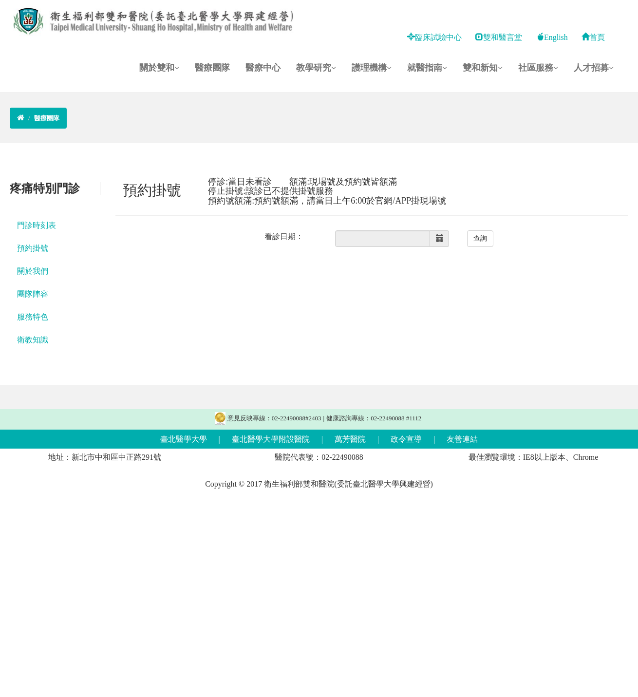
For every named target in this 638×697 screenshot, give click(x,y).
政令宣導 (406, 439)
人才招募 (594, 68)
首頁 (593, 37)
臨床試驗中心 (434, 37)
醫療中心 (263, 68)
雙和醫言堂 (498, 37)
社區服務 (538, 68)
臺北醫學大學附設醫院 (271, 439)
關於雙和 (159, 68)
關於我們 (32, 271)
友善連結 (462, 439)
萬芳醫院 (350, 439)
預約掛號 (32, 248)
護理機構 (372, 68)
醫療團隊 (212, 68)
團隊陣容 (32, 294)
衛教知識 (32, 340)
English (552, 37)
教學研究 (316, 68)
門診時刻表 (36, 225)
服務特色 (32, 317)
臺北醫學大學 (183, 439)
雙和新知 (483, 68)
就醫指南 (427, 68)
